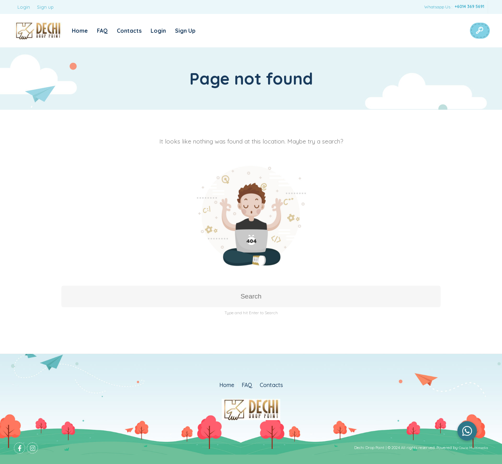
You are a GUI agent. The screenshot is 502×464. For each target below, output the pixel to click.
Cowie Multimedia (473, 448)
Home (80, 30)
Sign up (45, 7)
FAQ (102, 30)
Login (23, 7)
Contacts (129, 30)
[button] (467, 431)
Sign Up (185, 30)
